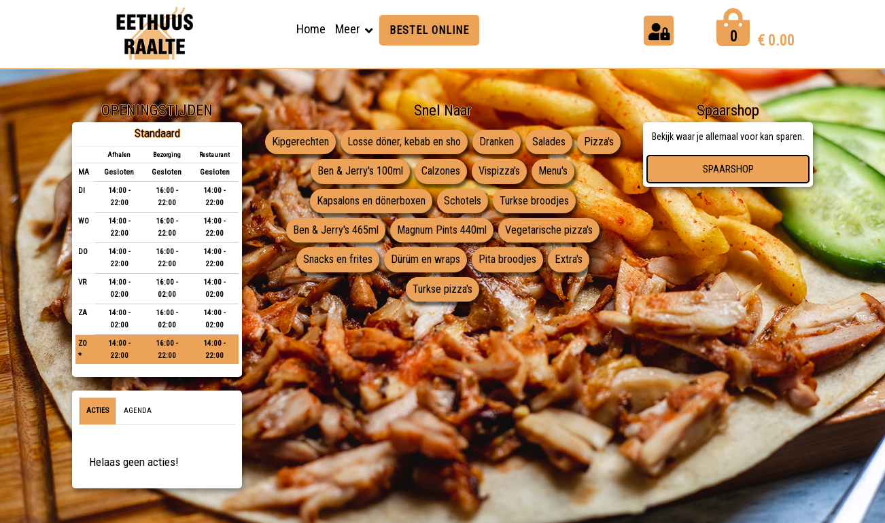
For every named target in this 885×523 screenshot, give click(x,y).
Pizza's (303, 172)
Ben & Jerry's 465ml (331, 231)
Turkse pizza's (442, 290)
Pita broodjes (510, 261)
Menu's (582, 172)
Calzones (464, 172)
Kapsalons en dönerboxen (369, 201)
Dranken (522, 142)
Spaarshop (728, 169)
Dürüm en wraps (425, 261)
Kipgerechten (319, 142)
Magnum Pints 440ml (440, 231)
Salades (577, 142)
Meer (347, 29)
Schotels (465, 201)
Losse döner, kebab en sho (427, 142)
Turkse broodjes (538, 201)
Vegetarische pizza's (552, 231)
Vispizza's (525, 172)
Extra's (573, 261)
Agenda (138, 410)
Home (311, 29)
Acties (97, 410)
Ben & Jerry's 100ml (381, 172)
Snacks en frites (333, 261)
